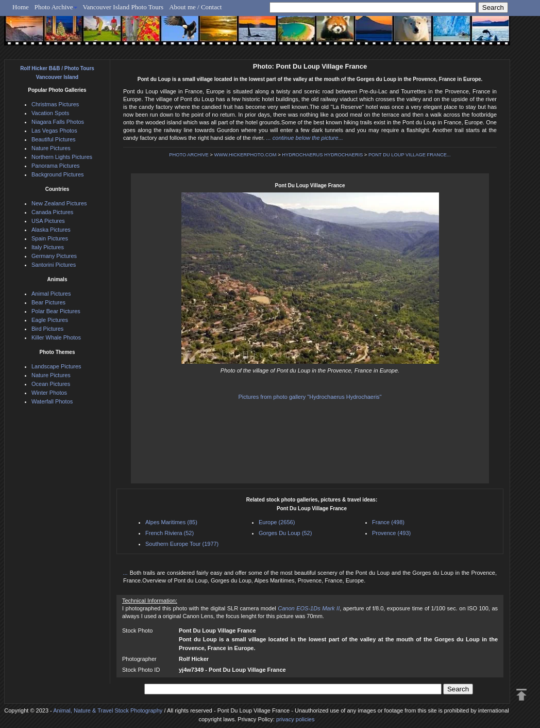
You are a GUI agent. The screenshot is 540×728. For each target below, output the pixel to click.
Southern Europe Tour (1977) (181, 544)
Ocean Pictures (50, 384)
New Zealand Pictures (59, 203)
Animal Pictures (51, 293)
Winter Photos (49, 393)
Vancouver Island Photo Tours (123, 7)
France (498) (388, 522)
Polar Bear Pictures (55, 311)
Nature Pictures (51, 148)
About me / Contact (195, 7)
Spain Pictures (49, 238)
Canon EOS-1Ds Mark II (309, 608)
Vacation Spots (50, 113)
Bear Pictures (48, 302)
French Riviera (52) (169, 533)
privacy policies (295, 719)
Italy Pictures (47, 247)
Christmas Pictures (55, 104)
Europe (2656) (277, 522)
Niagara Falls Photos (57, 122)
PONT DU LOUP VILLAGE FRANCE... (409, 154)
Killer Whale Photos (56, 337)
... (126, 573)
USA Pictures (48, 221)
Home (20, 7)
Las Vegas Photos (54, 130)
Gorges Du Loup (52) (285, 533)
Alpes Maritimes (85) (171, 522)
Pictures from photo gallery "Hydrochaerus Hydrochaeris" (309, 397)
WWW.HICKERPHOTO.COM (245, 154)
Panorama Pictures (55, 166)
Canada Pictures (52, 212)
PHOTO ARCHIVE (189, 154)
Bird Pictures (47, 329)
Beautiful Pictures (53, 139)
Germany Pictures (54, 256)
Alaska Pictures (51, 230)
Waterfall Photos (52, 401)
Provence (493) (391, 533)
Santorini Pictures (53, 265)
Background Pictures (57, 174)
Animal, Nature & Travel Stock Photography (107, 710)
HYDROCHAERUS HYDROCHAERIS (322, 154)
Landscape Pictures (56, 366)
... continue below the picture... (304, 138)
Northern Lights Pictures (61, 157)
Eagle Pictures (49, 320)
